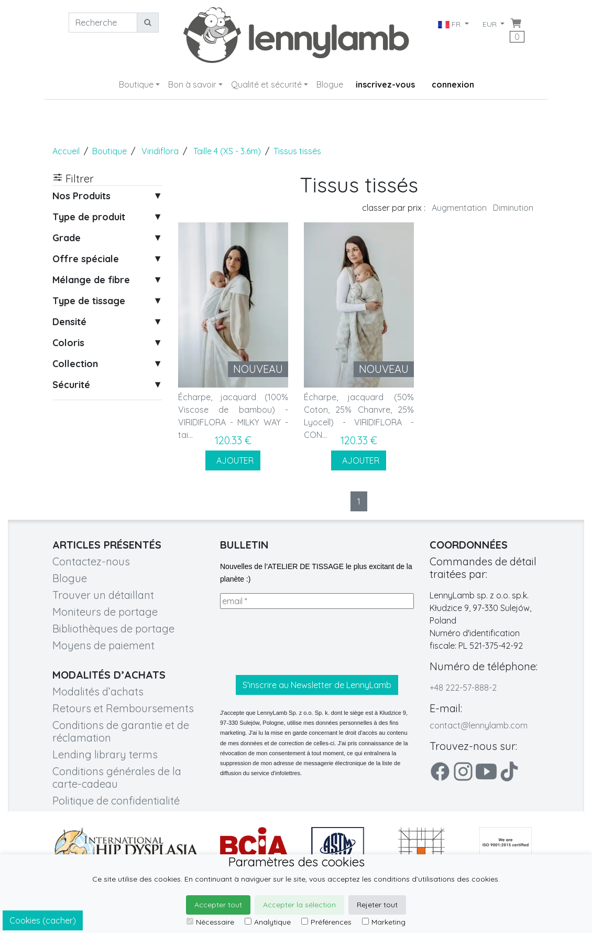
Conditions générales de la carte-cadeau (116, 777)
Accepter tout (218, 904)
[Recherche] (103, 23)
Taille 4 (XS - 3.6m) (227, 151)
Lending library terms (105, 754)
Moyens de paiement (103, 645)
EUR (491, 24)
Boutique (136, 84)
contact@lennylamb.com (479, 725)
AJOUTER (233, 460)
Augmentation (459, 207)
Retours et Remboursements (123, 708)
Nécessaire (210, 922)
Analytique (268, 922)
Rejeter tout (377, 904)
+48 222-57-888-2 (463, 687)
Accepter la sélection (299, 904)
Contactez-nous (91, 561)
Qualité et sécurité (266, 84)
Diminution (513, 207)
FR (450, 24)
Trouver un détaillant (103, 595)
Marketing (383, 922)
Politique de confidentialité (116, 800)
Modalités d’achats (98, 691)
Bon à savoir (192, 84)
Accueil (66, 151)
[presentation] (299, 641)
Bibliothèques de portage (113, 628)
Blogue (329, 84)
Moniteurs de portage (105, 611)
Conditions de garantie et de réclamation (120, 731)
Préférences (326, 922)
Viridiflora (160, 151)
